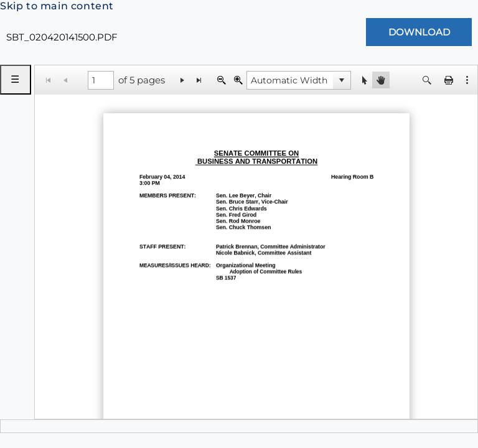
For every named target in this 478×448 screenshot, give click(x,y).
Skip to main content (57, 6)
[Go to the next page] (182, 80)
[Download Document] (419, 32)
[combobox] (290, 80)
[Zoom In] (238, 80)
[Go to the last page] (199, 80)
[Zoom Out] (221, 80)
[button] (467, 80)
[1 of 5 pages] (101, 80)
